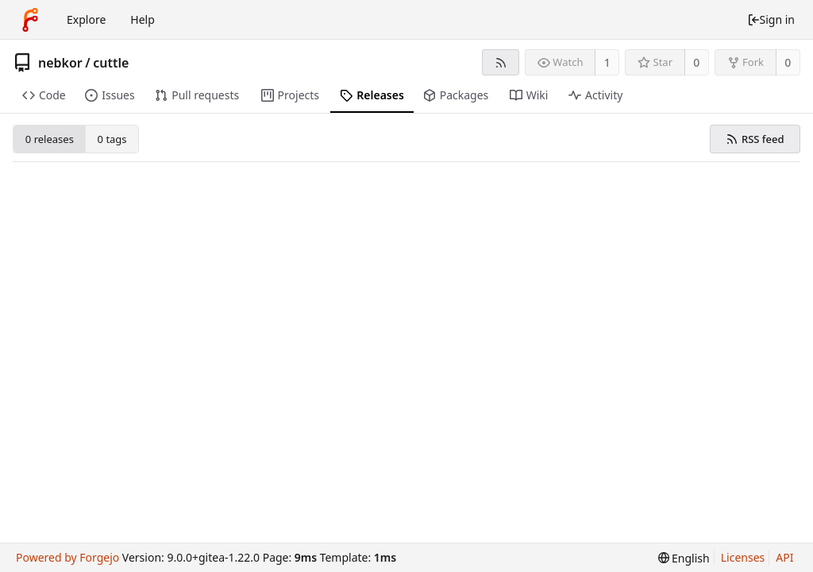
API (784, 557)
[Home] (30, 20)
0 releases (49, 139)
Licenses (743, 557)
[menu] (684, 558)
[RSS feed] (500, 62)
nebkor (60, 63)
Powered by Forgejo (67, 557)
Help (142, 19)
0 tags (112, 139)
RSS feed (755, 139)
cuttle (111, 63)
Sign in (771, 19)
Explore (86, 19)
